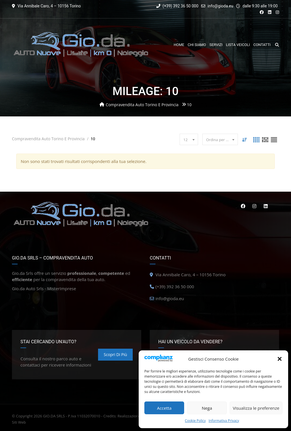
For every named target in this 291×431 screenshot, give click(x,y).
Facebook (242, 206)
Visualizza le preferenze (256, 408)
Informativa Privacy (224, 420)
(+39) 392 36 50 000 (177, 6)
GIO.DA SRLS (54, 416)
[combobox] (189, 139)
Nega (207, 408)
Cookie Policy (195, 420)
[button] (279, 359)
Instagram (254, 206)
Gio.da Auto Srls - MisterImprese (44, 288)
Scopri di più (115, 354)
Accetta (164, 408)
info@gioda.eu (220, 6)
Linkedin (266, 206)
